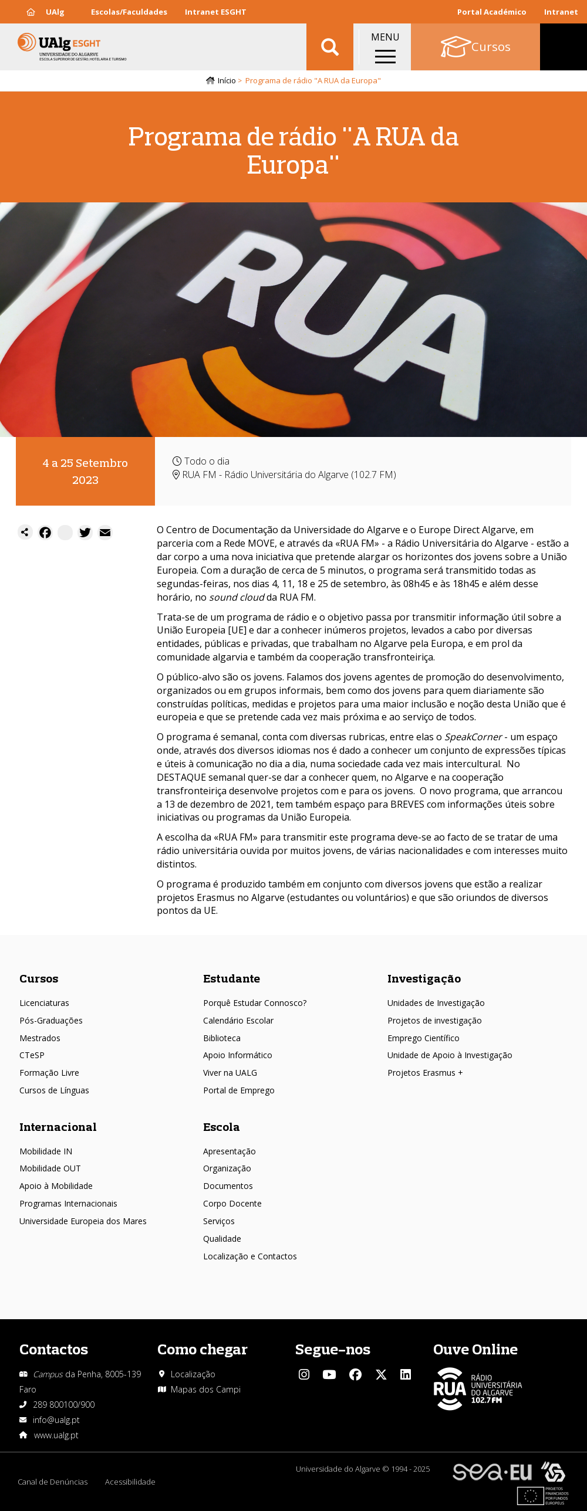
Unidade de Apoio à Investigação (449, 1055)
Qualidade (222, 1238)
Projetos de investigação (434, 1020)
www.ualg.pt (56, 1435)
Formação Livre (49, 1072)
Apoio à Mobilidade (56, 1185)
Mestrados (39, 1038)
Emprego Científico (423, 1038)
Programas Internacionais (68, 1203)
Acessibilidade (130, 1481)
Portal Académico (492, 11)
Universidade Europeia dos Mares (83, 1221)
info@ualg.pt (56, 1419)
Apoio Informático (237, 1055)
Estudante (231, 978)
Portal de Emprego (239, 1090)
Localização (193, 1374)
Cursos (38, 978)
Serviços (219, 1221)
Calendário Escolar (238, 1020)
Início (227, 80)
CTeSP (32, 1055)
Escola (221, 1126)
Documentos (228, 1185)
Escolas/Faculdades (129, 11)
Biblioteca (222, 1038)
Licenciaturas (44, 1002)
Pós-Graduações (51, 1020)
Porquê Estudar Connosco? (254, 1002)
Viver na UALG (230, 1072)
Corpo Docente (232, 1203)
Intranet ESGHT (216, 11)
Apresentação (229, 1151)
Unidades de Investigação (436, 1002)
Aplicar (329, 46)
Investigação (424, 978)
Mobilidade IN (45, 1151)
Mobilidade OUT (50, 1168)
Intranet (561, 11)
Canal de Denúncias (52, 1481)
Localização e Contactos (250, 1256)
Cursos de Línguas (54, 1090)
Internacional (58, 1126)
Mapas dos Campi (206, 1389)
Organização (227, 1168)
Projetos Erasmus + (425, 1072)
